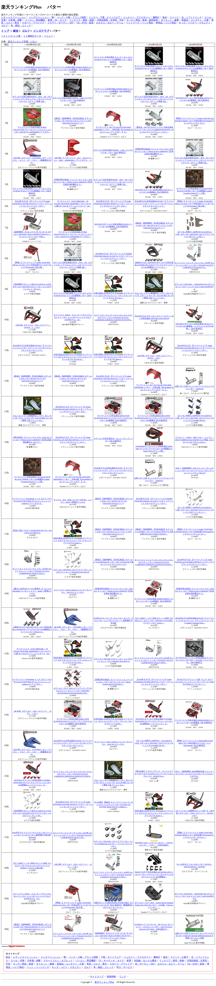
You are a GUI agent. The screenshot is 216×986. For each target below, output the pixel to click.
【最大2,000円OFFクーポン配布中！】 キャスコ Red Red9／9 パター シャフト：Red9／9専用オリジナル (32, 591)
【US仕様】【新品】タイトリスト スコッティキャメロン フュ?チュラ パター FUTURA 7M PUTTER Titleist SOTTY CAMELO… (113, 804)
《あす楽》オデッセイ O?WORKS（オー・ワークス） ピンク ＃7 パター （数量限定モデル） (32, 160)
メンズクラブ (41, 30)
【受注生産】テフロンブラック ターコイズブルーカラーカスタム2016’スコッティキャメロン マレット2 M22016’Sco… (155, 773)
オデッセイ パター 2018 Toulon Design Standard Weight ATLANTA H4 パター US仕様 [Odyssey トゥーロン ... (154, 905)
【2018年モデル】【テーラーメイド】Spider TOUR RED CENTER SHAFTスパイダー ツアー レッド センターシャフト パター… (32, 203)
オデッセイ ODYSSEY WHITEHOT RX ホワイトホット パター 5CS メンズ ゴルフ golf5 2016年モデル (194, 896)
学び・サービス (124, 967)
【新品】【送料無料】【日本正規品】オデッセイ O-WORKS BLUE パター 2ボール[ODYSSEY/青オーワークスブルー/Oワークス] (113, 562)
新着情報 (111, 976)
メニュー (48, 36)
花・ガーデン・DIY (145, 964)
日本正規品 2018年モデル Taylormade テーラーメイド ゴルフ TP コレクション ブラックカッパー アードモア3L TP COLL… (113, 295)
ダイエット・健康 (170, 20)
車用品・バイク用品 (166, 22)
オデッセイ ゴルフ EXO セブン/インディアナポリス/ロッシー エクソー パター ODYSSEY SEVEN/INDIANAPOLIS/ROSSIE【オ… (73, 690)
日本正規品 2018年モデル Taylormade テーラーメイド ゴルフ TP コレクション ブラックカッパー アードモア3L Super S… (113, 356)
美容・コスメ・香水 (97, 964)
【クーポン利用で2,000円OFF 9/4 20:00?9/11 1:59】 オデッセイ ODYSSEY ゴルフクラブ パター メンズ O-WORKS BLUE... (194, 418)
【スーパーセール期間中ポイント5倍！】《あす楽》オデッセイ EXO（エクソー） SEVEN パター (195, 813)
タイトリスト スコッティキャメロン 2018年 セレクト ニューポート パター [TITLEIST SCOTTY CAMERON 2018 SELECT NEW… (113, 874)
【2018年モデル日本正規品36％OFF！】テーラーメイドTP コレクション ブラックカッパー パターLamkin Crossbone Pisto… (194, 620)
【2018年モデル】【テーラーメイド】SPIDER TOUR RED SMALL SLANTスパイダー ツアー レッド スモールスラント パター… (113, 256)
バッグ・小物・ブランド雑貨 (71, 17)
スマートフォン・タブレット (58, 960)
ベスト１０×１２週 (10, 36)
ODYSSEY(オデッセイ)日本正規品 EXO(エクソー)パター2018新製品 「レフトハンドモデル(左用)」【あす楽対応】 (194, 326)
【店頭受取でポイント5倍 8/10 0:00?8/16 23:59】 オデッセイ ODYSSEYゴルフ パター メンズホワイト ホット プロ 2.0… (32, 286)
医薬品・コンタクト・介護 (195, 20)
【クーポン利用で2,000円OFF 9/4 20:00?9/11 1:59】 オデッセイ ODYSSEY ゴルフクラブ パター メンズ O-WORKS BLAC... (154, 743)
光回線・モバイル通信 (145, 960)
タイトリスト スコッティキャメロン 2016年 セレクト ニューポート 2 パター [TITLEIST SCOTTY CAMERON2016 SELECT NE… (73, 835)
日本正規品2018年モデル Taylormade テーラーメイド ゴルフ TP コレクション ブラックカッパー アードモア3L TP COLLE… (73, 357)
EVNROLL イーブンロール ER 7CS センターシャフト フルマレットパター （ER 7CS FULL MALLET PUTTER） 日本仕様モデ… (154, 926)
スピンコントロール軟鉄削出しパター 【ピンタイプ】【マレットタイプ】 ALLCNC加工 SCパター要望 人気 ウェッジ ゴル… (154, 295)
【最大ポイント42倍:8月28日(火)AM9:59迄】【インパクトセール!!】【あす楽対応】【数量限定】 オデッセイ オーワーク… (113, 905)
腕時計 (156, 17)
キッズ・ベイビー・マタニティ (194, 22)
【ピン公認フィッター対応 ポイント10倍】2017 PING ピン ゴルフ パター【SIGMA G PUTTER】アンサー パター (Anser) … (154, 620)
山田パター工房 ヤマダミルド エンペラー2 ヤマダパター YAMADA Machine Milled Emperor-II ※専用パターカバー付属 (194, 935)
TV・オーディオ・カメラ (111, 960)
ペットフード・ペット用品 (139, 22)
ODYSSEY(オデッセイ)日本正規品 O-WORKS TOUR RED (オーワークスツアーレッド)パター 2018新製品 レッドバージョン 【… (154, 721)
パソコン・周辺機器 (35, 20)
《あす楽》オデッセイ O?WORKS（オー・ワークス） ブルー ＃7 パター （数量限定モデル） (73, 629)
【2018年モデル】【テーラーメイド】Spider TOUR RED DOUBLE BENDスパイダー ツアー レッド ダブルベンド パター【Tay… (113, 203)
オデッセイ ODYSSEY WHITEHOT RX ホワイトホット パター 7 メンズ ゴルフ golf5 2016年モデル (194, 286)
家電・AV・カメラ (57, 20)
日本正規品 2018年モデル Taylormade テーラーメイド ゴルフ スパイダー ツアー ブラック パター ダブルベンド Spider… (113, 721)
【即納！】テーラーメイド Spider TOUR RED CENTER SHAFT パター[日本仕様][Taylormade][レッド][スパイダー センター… (194, 531)
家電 (129, 960)
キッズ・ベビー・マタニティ (66, 967)
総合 (15, 30)
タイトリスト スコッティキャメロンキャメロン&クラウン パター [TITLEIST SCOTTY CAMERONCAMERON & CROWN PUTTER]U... (113, 317)
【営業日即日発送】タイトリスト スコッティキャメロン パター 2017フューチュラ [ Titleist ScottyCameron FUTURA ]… (113, 682)
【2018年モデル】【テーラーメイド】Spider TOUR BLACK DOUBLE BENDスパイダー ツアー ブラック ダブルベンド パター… (73, 439)
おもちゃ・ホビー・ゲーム (109, 22)
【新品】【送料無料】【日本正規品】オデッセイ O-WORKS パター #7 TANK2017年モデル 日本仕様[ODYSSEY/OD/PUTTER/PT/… (154, 531)
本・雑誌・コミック (21, 25)
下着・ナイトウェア (111, 957)
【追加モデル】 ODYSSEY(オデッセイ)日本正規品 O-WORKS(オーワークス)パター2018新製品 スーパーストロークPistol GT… (32, 629)
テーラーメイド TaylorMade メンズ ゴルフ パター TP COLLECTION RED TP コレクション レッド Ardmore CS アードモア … (32, 681)
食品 (164, 17)
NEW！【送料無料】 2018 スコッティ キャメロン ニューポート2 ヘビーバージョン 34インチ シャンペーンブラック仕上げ (194, 470)
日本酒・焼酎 (15, 20)
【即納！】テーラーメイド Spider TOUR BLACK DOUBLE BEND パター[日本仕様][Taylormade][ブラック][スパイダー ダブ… (194, 120)
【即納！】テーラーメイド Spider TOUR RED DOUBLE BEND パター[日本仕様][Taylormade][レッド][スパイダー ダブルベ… (194, 835)
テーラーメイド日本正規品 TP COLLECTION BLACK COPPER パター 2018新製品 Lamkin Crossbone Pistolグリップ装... (194, 191)
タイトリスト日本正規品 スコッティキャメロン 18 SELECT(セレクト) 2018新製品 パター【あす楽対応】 (113, 59)
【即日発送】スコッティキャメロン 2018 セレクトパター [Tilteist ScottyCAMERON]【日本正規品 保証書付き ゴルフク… (32, 439)
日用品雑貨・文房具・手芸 (110, 20)
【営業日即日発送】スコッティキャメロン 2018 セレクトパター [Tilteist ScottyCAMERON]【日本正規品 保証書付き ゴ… (153, 151)
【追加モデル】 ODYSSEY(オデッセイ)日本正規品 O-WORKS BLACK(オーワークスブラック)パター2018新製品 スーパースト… (154, 265)
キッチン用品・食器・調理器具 (142, 20)
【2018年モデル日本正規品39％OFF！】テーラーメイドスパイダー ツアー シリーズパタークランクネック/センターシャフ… (154, 203)
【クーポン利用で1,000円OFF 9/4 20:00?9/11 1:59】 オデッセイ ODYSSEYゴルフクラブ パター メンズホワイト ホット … (194, 510)
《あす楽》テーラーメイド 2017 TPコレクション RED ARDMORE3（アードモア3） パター (73, 160)
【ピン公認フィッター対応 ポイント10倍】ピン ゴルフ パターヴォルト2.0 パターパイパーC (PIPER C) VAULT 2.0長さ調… (32, 865)
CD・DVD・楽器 (84, 22)
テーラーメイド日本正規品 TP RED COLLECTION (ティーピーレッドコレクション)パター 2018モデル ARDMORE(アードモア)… (32, 129)
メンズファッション (39, 17)
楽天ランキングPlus (104, 982)
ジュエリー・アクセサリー (136, 17)
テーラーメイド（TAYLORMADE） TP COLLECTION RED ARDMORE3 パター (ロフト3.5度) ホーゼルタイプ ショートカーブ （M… (73, 203)
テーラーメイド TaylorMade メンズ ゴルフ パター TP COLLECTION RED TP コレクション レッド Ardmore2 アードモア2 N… (32, 501)
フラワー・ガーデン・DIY (60, 22)
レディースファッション (13, 17)
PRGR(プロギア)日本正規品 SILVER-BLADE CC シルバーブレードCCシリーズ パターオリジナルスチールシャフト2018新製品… (154, 874)
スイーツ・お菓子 (179, 957)
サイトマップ (97, 976)
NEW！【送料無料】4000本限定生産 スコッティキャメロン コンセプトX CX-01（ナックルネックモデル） (194, 774)
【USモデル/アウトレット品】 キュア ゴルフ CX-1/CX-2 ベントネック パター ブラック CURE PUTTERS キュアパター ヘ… (194, 681)
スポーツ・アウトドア (33, 22)
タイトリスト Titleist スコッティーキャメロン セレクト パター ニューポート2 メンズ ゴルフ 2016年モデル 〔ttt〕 (73, 317)
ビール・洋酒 (17, 960)
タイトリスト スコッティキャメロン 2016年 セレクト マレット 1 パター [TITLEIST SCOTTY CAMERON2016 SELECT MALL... (32, 571)
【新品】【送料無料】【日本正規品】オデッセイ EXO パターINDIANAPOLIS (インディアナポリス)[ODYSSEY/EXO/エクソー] (32, 926)
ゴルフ (4, 25)
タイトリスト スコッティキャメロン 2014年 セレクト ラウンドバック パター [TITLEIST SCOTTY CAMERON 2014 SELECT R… (73, 936)
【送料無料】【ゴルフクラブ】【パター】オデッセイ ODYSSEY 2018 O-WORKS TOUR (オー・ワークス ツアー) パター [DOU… (32, 234)
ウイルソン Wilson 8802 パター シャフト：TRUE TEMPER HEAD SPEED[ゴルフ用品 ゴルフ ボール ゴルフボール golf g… (194, 439)
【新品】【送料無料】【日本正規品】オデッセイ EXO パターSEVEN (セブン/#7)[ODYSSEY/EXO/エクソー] (32, 378)
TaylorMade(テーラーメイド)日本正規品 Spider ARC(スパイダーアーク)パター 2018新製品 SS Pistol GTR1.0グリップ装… (153, 448)
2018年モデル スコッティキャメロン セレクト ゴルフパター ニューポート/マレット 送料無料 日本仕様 (113, 620)
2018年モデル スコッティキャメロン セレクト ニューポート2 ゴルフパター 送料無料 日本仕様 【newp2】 (32, 835)
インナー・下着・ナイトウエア (104, 17)
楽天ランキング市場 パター (22, 41)
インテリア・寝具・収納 (81, 20)
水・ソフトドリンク (191, 17)
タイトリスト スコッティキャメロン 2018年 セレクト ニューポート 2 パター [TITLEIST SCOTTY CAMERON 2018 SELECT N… (194, 265)
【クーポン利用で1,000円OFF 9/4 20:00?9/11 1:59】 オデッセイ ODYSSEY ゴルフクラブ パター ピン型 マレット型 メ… (194, 234)
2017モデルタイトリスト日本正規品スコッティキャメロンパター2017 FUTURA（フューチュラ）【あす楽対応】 (194, 660)
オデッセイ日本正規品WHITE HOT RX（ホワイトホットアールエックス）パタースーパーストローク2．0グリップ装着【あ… (32, 99)
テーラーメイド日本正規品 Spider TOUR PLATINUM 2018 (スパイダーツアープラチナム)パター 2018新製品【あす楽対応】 (113, 418)
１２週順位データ (32, 36)
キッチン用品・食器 (23, 964)
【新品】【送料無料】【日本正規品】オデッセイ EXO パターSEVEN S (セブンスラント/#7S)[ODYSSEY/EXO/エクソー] (73, 120)
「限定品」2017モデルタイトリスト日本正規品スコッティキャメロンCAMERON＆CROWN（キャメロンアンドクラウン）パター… (154, 129)
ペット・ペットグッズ (38, 967)
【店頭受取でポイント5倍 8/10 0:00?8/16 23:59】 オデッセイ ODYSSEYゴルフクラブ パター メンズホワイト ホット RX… (32, 813)
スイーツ (174, 17)
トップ (5, 30)
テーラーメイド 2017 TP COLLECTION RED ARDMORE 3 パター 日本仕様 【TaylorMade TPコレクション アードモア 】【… (113, 129)
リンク (122, 976)
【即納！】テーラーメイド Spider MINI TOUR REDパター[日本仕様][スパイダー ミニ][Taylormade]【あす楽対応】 (194, 743)
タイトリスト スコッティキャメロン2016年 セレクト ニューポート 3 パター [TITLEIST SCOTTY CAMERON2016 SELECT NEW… (153, 660)
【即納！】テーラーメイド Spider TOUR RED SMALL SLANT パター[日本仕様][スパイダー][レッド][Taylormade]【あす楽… (194, 203)
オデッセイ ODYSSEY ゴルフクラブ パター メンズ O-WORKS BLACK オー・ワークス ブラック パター (113, 843)
